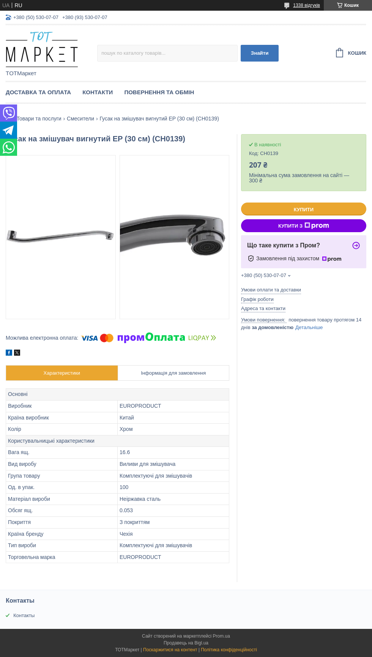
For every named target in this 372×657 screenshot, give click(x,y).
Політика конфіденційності (229, 649)
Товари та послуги (38, 119)
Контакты (24, 615)
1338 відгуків (306, 5)
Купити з (303, 225)
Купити (304, 209)
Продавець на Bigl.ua (186, 643)
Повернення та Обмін (159, 92)
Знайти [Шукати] (260, 53)
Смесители (80, 119)
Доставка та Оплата (38, 92)
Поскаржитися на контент (170, 649)
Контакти (97, 92)
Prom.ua (221, 636)
